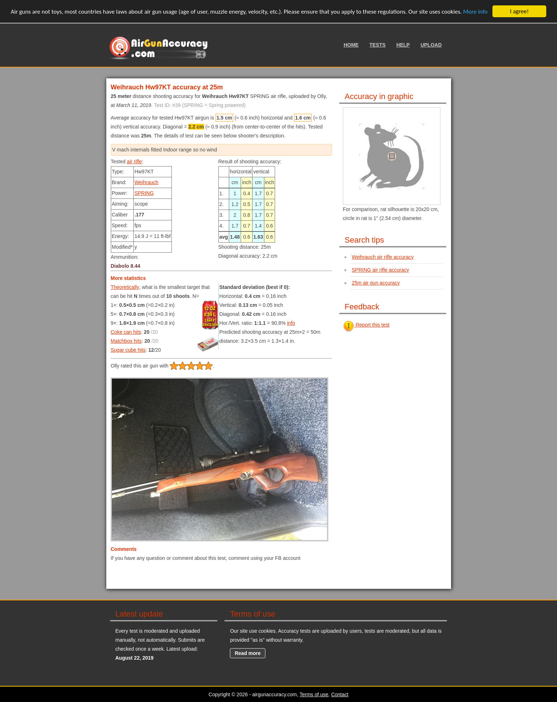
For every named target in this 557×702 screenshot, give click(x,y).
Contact (339, 694)
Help (403, 45)
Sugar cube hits (128, 350)
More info (475, 11)
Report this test (366, 325)
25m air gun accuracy (376, 283)
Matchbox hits (126, 341)
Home (351, 45)
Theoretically (125, 287)
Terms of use (313, 694)
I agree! (519, 11)
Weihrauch (146, 182)
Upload (431, 45)
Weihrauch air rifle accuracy (383, 257)
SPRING (144, 193)
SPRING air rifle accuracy (380, 270)
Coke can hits (126, 332)
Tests (377, 45)
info (291, 323)
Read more (247, 653)
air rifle (134, 161)
